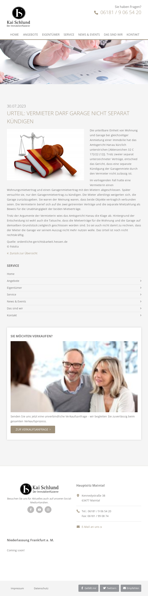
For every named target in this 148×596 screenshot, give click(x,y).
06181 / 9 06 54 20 (117, 12)
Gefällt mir (88, 588)
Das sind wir (113, 34)
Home (14, 34)
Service (69, 34)
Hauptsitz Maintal (90, 485)
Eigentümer (51, 34)
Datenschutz (41, 588)
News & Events (89, 34)
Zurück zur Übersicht (24, 253)
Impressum (17, 588)
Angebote (30, 34)
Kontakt (133, 34)
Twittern (109, 588)
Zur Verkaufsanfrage (32, 429)
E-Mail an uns (87, 527)
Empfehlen (131, 588)
